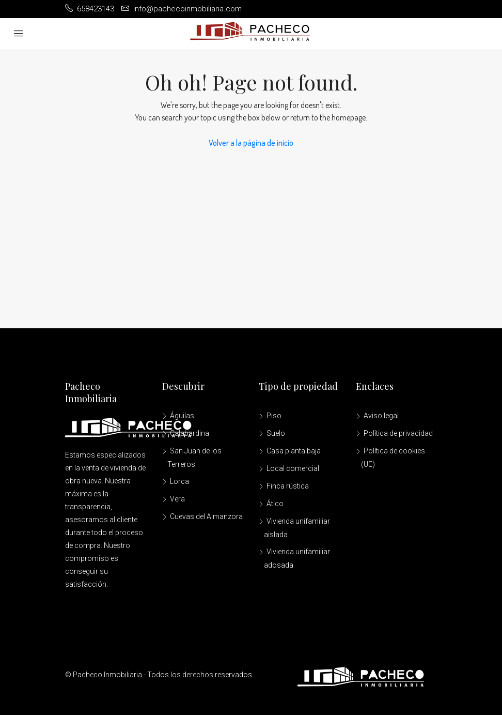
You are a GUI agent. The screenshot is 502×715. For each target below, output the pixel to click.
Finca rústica (287, 486)
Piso (273, 416)
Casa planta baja (293, 451)
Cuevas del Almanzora (206, 516)
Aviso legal (381, 416)
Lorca (179, 481)
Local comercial (292, 468)
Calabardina (189, 433)
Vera (177, 499)
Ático (275, 503)
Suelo (275, 433)
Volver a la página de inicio (251, 143)
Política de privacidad (398, 433)
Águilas (182, 416)
